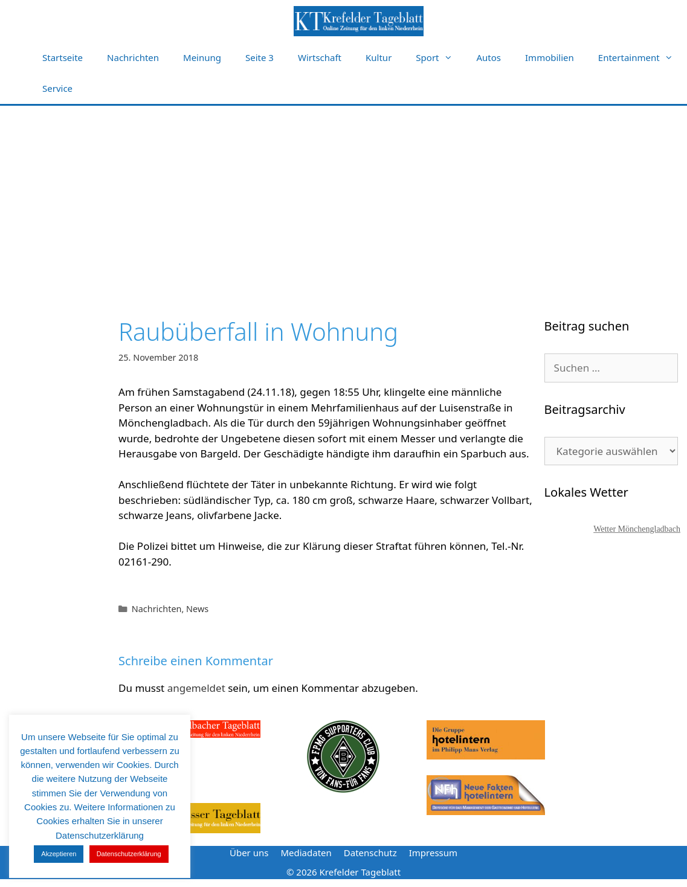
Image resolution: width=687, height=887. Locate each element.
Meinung (202, 57)
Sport (440, 57)
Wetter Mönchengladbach (636, 529)
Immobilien (549, 57)
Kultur (379, 57)
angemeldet (196, 688)
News (197, 608)
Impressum (433, 853)
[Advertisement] (343, 196)
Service (57, 88)
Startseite (62, 57)
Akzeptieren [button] (58, 853)
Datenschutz (370, 853)
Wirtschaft (319, 57)
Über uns (249, 853)
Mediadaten (305, 853)
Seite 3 (259, 57)
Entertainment (641, 57)
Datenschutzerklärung (129, 853)
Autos (489, 57)
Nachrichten (133, 57)
